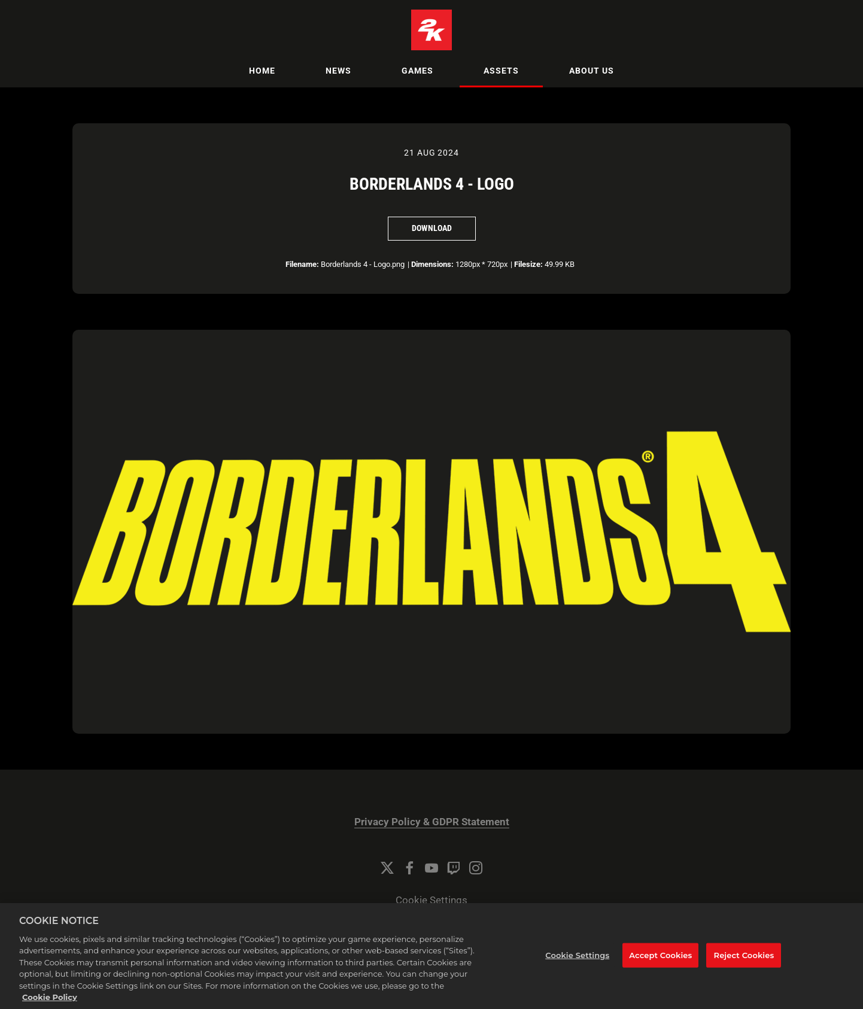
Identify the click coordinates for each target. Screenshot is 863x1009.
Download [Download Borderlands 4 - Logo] (432, 228)
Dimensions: (432, 264)
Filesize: (528, 264)
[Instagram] (475, 867)
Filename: (302, 264)
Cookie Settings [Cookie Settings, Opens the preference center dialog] (577, 971)
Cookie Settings (431, 900)
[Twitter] (387, 867)
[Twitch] (453, 867)
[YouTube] (431, 867)
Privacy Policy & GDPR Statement (431, 822)
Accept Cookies (660, 971)
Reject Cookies (744, 971)
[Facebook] (409, 867)
